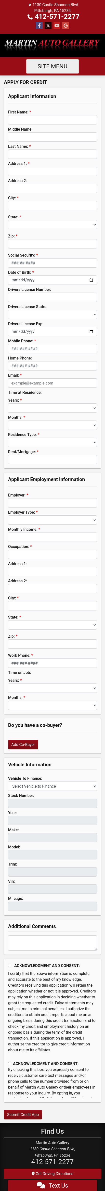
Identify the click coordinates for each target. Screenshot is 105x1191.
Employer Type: (21, 512)
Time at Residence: (25, 392)
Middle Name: (20, 129)
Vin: (11, 881)
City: (12, 198)
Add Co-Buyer (23, 744)
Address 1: (17, 163)
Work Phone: (19, 655)
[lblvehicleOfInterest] (52, 786)
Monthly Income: (23, 529)
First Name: (18, 112)
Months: (15, 417)
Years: (13, 400)
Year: (12, 812)
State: (13, 217)
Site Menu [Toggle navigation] (52, 66)
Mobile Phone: (20, 341)
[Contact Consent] (9, 1063)
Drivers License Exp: (25, 324)
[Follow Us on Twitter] (48, 25)
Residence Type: (22, 434)
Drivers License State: (27, 306)
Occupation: (18, 546)
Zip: (11, 236)
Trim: (12, 864)
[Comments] (52, 943)
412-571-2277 (57, 16)
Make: (13, 830)
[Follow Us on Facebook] (39, 25)
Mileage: (15, 898)
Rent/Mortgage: (22, 451)
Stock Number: (21, 795)
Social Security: (21, 255)
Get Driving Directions (52, 1173)
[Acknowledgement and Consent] (9, 965)
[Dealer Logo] (52, 45)
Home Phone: (20, 358)
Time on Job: (19, 672)
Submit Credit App (23, 1114)
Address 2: (17, 180)
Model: (14, 847)
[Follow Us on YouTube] (56, 25)
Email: (13, 375)
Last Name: (18, 146)
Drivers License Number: (29, 289)
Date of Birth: (19, 272)
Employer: (17, 495)
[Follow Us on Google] (65, 25)
